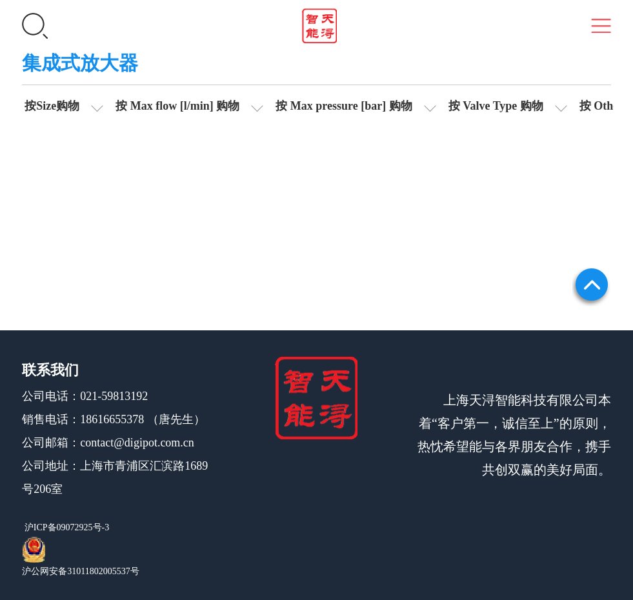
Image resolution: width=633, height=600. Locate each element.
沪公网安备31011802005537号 (80, 571)
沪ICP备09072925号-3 (65, 527)
